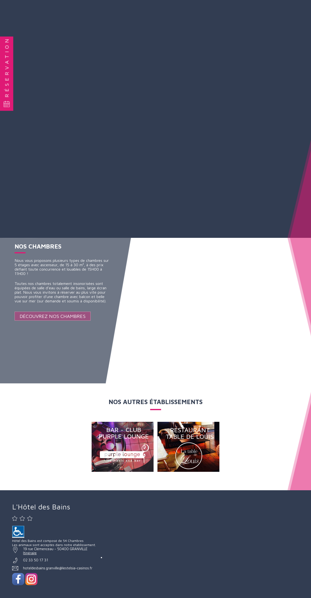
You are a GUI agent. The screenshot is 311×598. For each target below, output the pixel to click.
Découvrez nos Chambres (53, 316)
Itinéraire (30, 553)
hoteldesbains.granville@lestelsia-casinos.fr (57, 568)
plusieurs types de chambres (77, 260)
